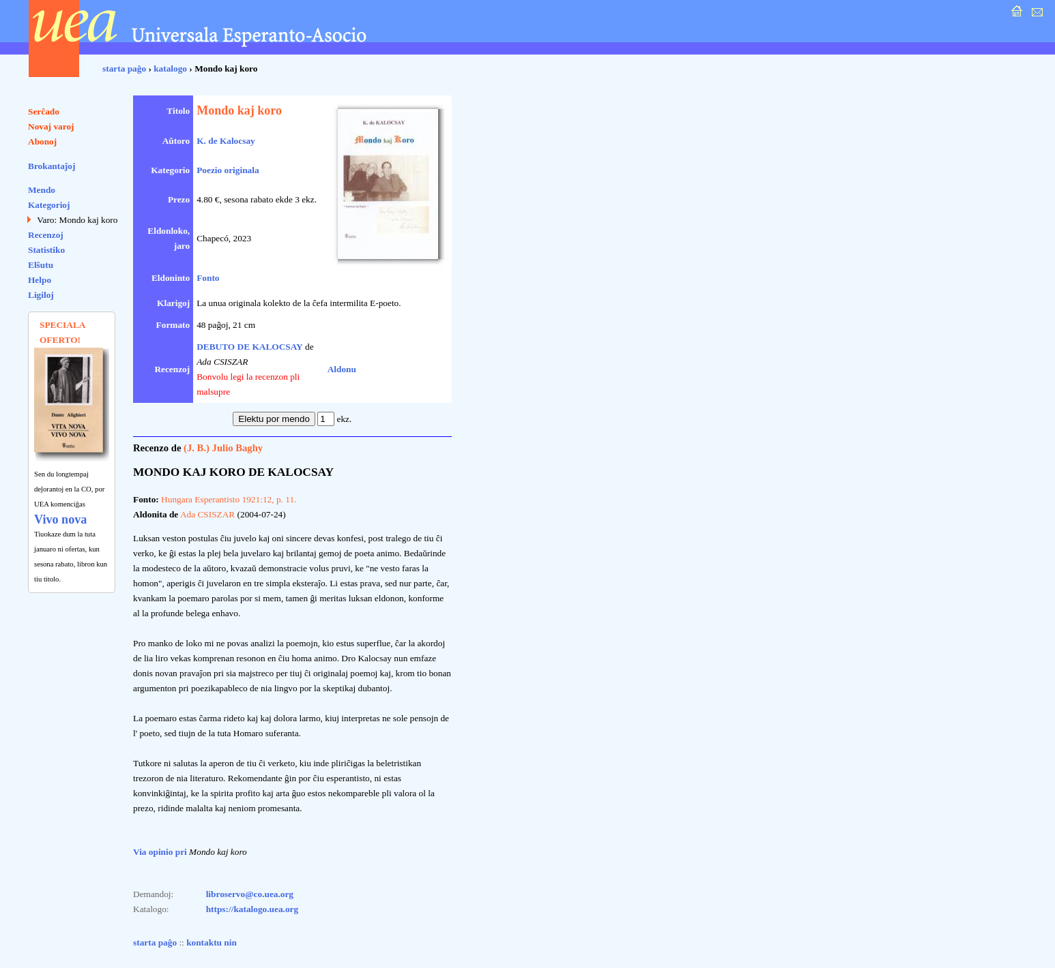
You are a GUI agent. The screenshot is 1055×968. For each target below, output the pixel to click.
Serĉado (43, 111)
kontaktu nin (211, 942)
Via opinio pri (160, 852)
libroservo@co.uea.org (249, 894)
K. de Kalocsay (226, 141)
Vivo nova (60, 519)
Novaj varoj (51, 126)
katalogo (170, 68)
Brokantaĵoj (51, 166)
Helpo (39, 280)
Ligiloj (41, 295)
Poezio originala (228, 170)
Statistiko (46, 250)
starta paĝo (124, 68)
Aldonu (342, 369)
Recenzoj (45, 235)
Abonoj (42, 141)
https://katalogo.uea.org (252, 909)
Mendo (41, 190)
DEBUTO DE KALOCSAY (250, 347)
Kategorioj (49, 205)
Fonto (208, 278)
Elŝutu (40, 265)
